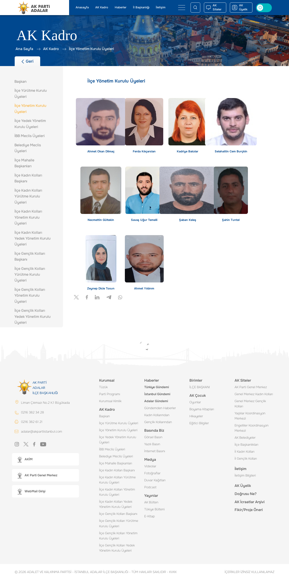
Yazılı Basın (152, 444)
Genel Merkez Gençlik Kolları (250, 403)
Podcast (150, 487)
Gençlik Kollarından (158, 422)
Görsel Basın (153, 437)
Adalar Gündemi (156, 401)
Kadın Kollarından (156, 415)
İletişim (160, 7)
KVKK (172, 571)
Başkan (104, 416)
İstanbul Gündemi (157, 394)
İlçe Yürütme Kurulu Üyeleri (118, 423)
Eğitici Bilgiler (199, 423)
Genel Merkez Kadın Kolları (254, 394)
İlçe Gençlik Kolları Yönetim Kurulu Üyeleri (118, 535)
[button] (45, 459)
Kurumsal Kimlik (110, 401)
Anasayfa (82, 7)
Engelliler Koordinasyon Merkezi (251, 428)
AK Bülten (151, 502)
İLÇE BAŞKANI (199, 387)
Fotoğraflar (152, 473)
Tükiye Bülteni (154, 509)
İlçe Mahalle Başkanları (115, 463)
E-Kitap (149, 516)
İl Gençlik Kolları (246, 458)
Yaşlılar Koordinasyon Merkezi (250, 415)
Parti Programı (109, 394)
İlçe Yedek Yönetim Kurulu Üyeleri (117, 439)
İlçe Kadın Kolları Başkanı (117, 470)
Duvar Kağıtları (154, 480)
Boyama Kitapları (201, 409)
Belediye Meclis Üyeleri (116, 456)
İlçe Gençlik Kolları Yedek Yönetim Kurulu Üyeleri (117, 547)
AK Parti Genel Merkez (251, 387)
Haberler (120, 7)
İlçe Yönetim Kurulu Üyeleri (118, 430)
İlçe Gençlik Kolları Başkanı (118, 514)
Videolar (150, 466)
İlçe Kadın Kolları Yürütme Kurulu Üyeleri (117, 479)
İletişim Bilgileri (245, 475)
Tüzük (103, 387)
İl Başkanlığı (141, 7)
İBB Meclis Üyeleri (112, 449)
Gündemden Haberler (160, 408)
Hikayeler (196, 416)
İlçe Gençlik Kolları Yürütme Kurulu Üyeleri (118, 523)
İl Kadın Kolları (244, 451)
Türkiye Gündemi (156, 387)
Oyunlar (195, 402)
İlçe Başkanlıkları (246, 444)
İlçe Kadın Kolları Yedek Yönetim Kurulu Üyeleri (115, 504)
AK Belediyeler (245, 438)
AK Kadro (101, 7)
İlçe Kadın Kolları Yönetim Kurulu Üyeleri (117, 492)
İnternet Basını (154, 451)
